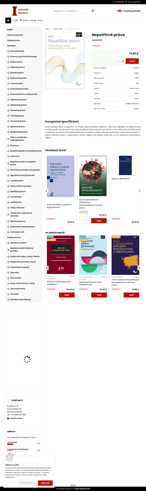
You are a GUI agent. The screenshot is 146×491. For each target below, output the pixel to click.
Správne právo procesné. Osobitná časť (90, 283)
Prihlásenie (119, 2)
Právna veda (58, 29)
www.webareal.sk (82, 489)
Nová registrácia (134, 2)
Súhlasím (45, 483)
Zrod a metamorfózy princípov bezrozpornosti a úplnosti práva (125, 282)
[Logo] (21, 11)
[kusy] (114, 61)
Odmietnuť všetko (27, 483)
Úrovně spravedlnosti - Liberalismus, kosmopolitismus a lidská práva (90, 203)
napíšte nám (16, 418)
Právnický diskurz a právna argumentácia (59, 205)
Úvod (47, 29)
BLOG (40, 20)
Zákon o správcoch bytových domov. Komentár (28, 331)
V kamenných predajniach (18, 449)
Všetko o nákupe (28, 20)
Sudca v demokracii (121, 178)
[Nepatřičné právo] (65, 60)
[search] (92, 11)
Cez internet (12, 442)
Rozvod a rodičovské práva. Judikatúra (59, 282)
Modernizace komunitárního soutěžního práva (27, 353)
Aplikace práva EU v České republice (28, 381)
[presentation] (46, 191)
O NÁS (15, 20)
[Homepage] (8, 20)
